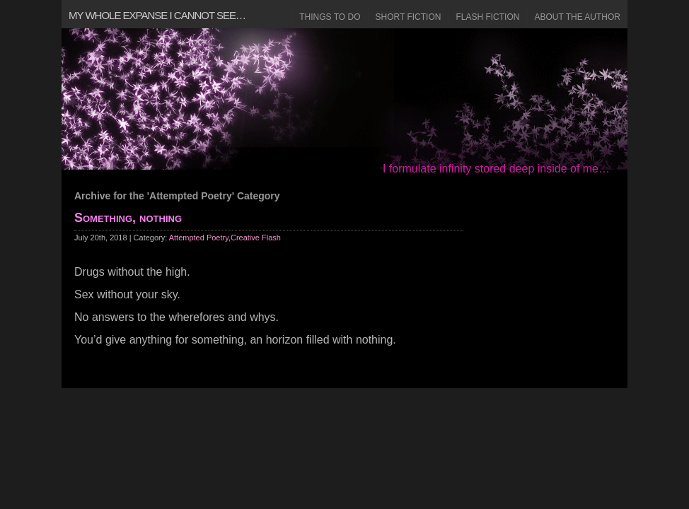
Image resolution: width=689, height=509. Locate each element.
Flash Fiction (487, 17)
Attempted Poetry (198, 237)
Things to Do (329, 17)
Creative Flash (256, 237)
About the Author (577, 17)
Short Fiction (408, 17)
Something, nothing (128, 218)
